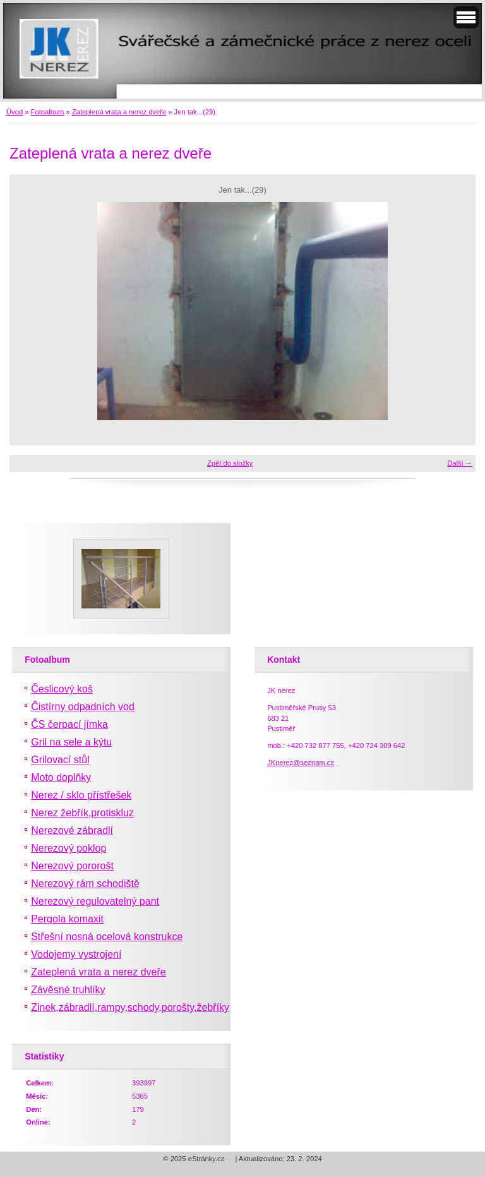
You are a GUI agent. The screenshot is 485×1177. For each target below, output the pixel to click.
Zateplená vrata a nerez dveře (119, 112)
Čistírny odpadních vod (83, 706)
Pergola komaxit (67, 919)
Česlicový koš (62, 689)
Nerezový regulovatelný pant (95, 901)
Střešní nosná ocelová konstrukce (107, 936)
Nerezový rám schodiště (85, 883)
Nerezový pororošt (72, 865)
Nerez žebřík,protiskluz (82, 812)
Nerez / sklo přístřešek (81, 795)
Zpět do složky (230, 463)
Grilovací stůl (60, 759)
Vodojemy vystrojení (76, 954)
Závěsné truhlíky (68, 989)
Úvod (14, 112)
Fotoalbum (47, 112)
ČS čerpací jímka (69, 724)
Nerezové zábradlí (72, 830)
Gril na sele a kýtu (71, 742)
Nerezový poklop (68, 848)
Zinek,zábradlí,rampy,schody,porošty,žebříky (130, 1007)
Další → (459, 463)
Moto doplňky (61, 777)
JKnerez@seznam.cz (300, 762)
